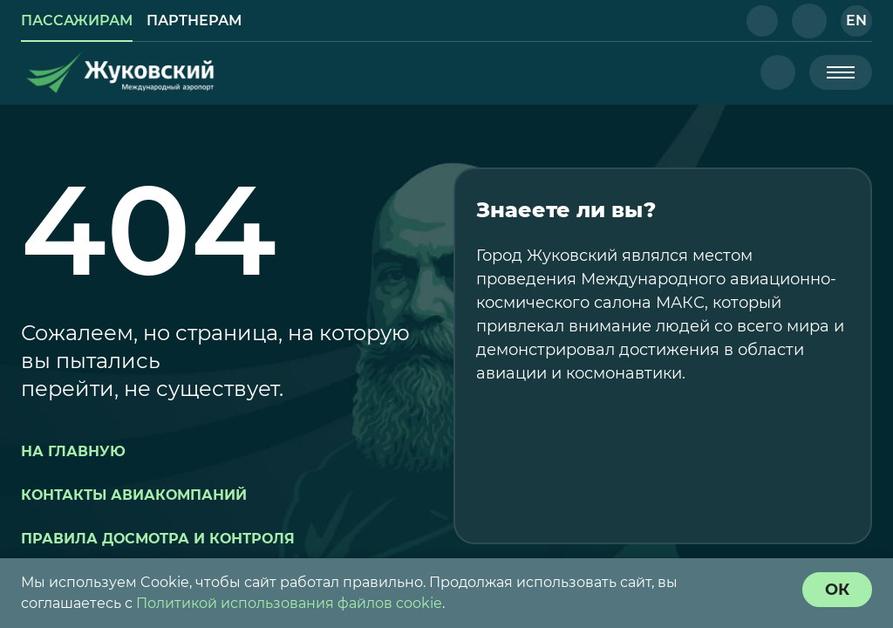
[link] (77, 21)
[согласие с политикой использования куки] (837, 589)
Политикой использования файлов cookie (289, 603)
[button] (762, 21)
